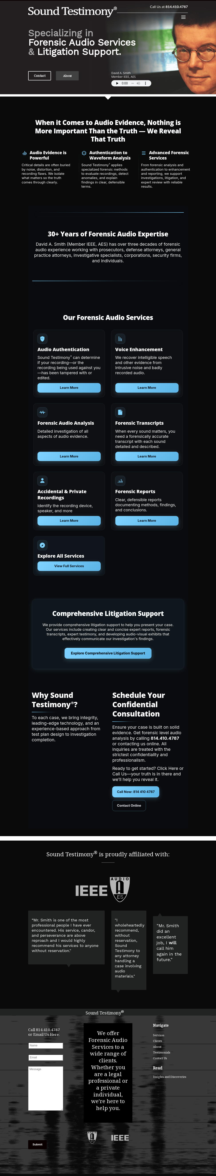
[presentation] (45, 1121)
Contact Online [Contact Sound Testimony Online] (129, 805)
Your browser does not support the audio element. (131, 83)
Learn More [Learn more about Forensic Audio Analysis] (69, 456)
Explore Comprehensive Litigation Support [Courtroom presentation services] (108, 653)
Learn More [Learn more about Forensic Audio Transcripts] (147, 456)
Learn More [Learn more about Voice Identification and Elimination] (69, 520)
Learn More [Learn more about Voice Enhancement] (147, 388)
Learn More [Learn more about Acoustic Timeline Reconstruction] (147, 520)
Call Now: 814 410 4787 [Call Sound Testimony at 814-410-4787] (136, 792)
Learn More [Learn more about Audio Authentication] (69, 388)
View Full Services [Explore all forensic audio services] (69, 566)
